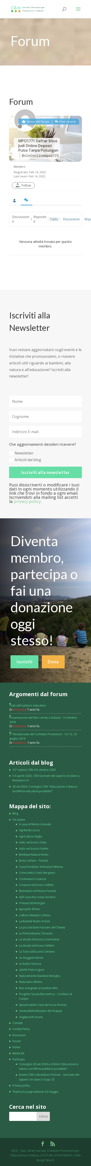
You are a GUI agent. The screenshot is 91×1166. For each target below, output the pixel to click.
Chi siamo (18, 820)
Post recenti (65, 121)
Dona (53, 678)
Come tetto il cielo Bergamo (37, 873)
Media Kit (18, 1053)
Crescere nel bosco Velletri (36, 885)
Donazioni (19, 1035)
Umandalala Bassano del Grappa (40, 1011)
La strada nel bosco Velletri (36, 946)
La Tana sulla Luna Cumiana (37, 951)
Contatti (17, 1023)
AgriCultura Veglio (30, 836)
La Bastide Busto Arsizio (34, 921)
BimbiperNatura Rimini (33, 855)
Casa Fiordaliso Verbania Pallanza (41, 867)
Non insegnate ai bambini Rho (38, 988)
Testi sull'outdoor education (27, 705)
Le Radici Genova (30, 964)
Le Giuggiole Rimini (31, 958)
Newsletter (21, 453)
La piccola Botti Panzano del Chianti (42, 927)
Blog (15, 813)
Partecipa (18, 1059)
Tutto (54, 219)
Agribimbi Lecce (29, 830)
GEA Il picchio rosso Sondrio (37, 897)
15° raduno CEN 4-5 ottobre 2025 (34, 770)
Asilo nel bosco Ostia (32, 842)
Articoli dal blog (25, 459)
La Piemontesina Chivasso (36, 933)
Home (16, 1047)
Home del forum (35, 121)
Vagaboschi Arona (31, 1017)
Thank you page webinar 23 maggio (35, 1092)
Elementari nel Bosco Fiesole (37, 891)
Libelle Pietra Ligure (31, 970)
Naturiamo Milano (30, 982)
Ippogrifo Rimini (29, 909)
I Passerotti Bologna (32, 903)
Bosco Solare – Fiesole (33, 860)
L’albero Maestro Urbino (35, 915)
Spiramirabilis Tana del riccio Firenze (43, 1005)
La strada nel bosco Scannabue (39, 939)
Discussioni (71, 219)
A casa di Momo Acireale (35, 824)
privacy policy (27, 501)
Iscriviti (24, 678)
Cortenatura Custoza (32, 879)
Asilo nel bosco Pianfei (33, 849)
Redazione (20, 710)
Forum (16, 1041)
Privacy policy (21, 1085)
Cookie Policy (21, 1029)
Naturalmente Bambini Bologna (39, 976)
